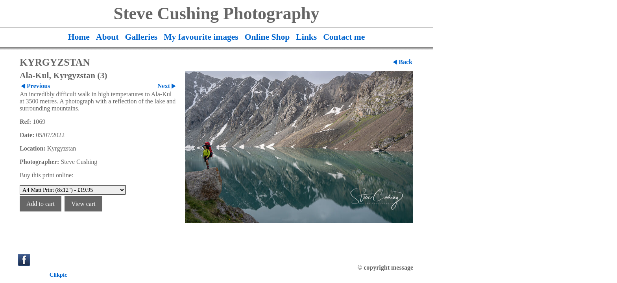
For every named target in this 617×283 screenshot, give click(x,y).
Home (79, 37)
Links (306, 37)
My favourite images (201, 37)
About (107, 37)
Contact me (344, 37)
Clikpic (58, 275)
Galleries (141, 37)
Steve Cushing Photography (216, 13)
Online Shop (267, 37)
